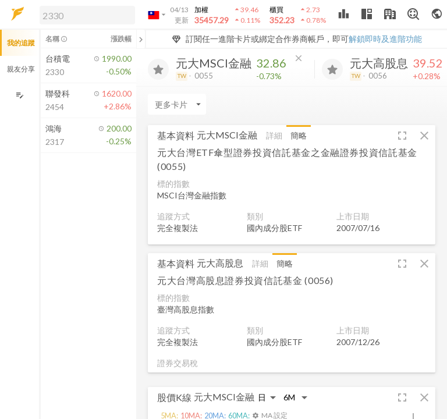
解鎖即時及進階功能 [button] (385, 39)
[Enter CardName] (177, 104)
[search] (87, 15)
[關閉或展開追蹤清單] (141, 39)
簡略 (298, 135)
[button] (85, 14)
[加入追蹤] (158, 69)
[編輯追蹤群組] (19, 95)
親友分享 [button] (21, 69)
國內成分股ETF (274, 228)
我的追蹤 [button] (21, 42)
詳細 (274, 135)
